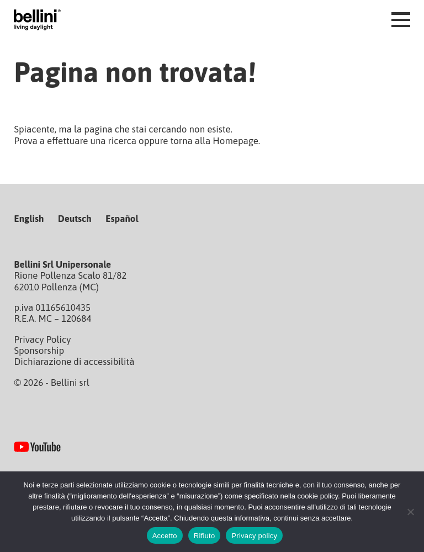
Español (121, 218)
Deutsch (75, 218)
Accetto (164, 536)
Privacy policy (254, 536)
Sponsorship (39, 350)
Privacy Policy (42, 339)
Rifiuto (204, 536)
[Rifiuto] (410, 511)
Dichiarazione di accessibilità (74, 361)
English (29, 218)
